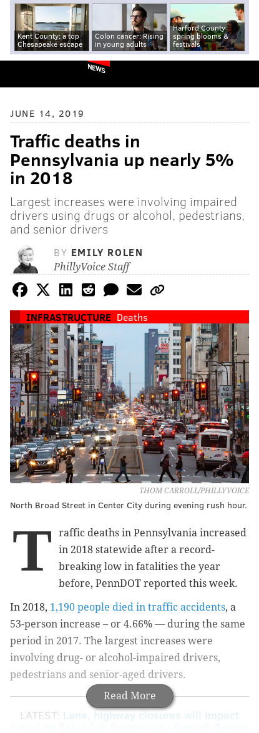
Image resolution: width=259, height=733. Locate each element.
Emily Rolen (107, 251)
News (96, 68)
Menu (239, 74)
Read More (130, 696)
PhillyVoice (30, 73)
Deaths (132, 316)
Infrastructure (68, 316)
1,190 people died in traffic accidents (137, 607)
